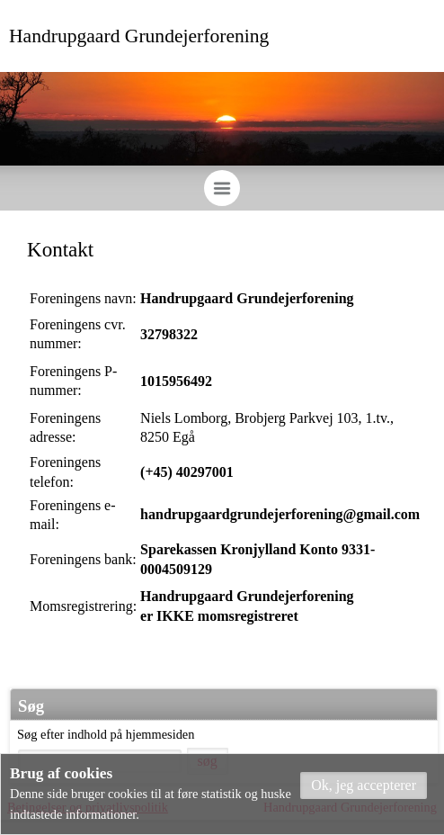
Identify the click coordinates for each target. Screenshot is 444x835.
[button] (363, 785)
